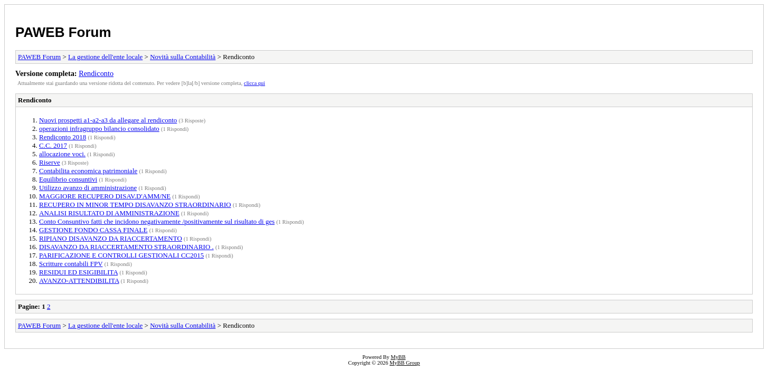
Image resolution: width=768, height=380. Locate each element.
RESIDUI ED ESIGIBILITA (78, 272)
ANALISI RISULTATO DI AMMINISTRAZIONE (109, 213)
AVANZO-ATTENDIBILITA (79, 280)
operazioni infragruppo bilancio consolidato (99, 128)
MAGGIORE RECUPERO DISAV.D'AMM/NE (104, 196)
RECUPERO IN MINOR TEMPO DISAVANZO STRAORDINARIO (135, 204)
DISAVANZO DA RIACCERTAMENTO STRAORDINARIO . (126, 247)
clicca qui (254, 83)
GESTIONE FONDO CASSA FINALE (93, 230)
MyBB (398, 357)
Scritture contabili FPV (70, 264)
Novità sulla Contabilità (182, 57)
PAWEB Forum (63, 32)
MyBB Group (405, 363)
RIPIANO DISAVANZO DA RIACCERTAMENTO (110, 238)
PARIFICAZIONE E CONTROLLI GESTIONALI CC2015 (121, 255)
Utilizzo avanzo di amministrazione (88, 188)
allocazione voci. (62, 154)
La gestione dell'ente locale (105, 57)
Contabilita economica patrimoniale (88, 171)
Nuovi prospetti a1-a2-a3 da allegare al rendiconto (108, 120)
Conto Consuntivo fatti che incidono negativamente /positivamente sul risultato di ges (156, 221)
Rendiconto (96, 73)
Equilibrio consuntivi (68, 179)
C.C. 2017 (53, 145)
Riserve (49, 162)
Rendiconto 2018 (62, 137)
